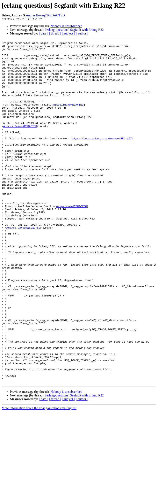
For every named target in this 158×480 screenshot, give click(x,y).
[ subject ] (68, 33)
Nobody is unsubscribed (66, 26)
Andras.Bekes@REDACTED (45, 15)
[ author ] (82, 33)
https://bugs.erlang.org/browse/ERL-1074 (102, 158)
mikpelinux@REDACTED (68, 117)
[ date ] (43, 33)
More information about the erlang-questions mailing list (39, 476)
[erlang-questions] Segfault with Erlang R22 (74, 29)
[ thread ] (55, 33)
